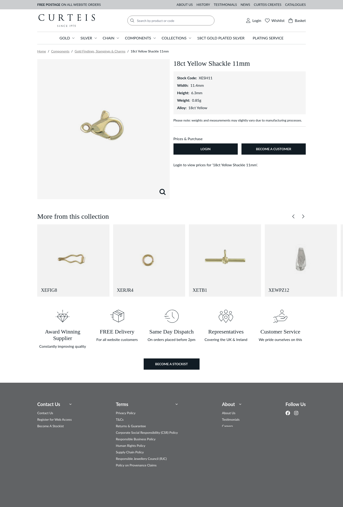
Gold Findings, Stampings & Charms (100, 51)
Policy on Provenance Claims (136, 465)
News (245, 5)
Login (205, 149)
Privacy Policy (126, 413)
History (203, 5)
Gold (64, 38)
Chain (108, 38)
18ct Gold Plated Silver (221, 38)
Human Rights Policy (131, 446)
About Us (185, 5)
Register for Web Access (54, 419)
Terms (122, 404)
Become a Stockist (171, 364)
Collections (174, 38)
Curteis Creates (267, 5)
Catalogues (295, 5)
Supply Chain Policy (130, 452)
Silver (86, 38)
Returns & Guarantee (131, 426)
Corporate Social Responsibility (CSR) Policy (147, 432)
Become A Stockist (50, 426)
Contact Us (48, 404)
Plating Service (268, 38)
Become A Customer (273, 149)
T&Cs (120, 419)
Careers (228, 426)
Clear (302, 493)
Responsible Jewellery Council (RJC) (141, 459)
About (229, 404)
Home (41, 51)
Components (138, 38)
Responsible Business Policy (136, 439)
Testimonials (225, 5)
